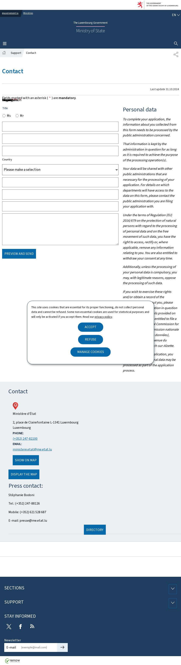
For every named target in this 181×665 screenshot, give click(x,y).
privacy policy (103, 317)
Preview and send (19, 253)
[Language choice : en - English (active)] (176, 15)
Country (7, 159)
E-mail (11, 647)
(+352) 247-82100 (25, 438)
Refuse (90, 339)
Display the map (24, 474)
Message (9, 100)
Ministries (28, 13)
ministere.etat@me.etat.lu (32, 449)
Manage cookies (90, 352)
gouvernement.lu (10, 13)
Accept (91, 327)
